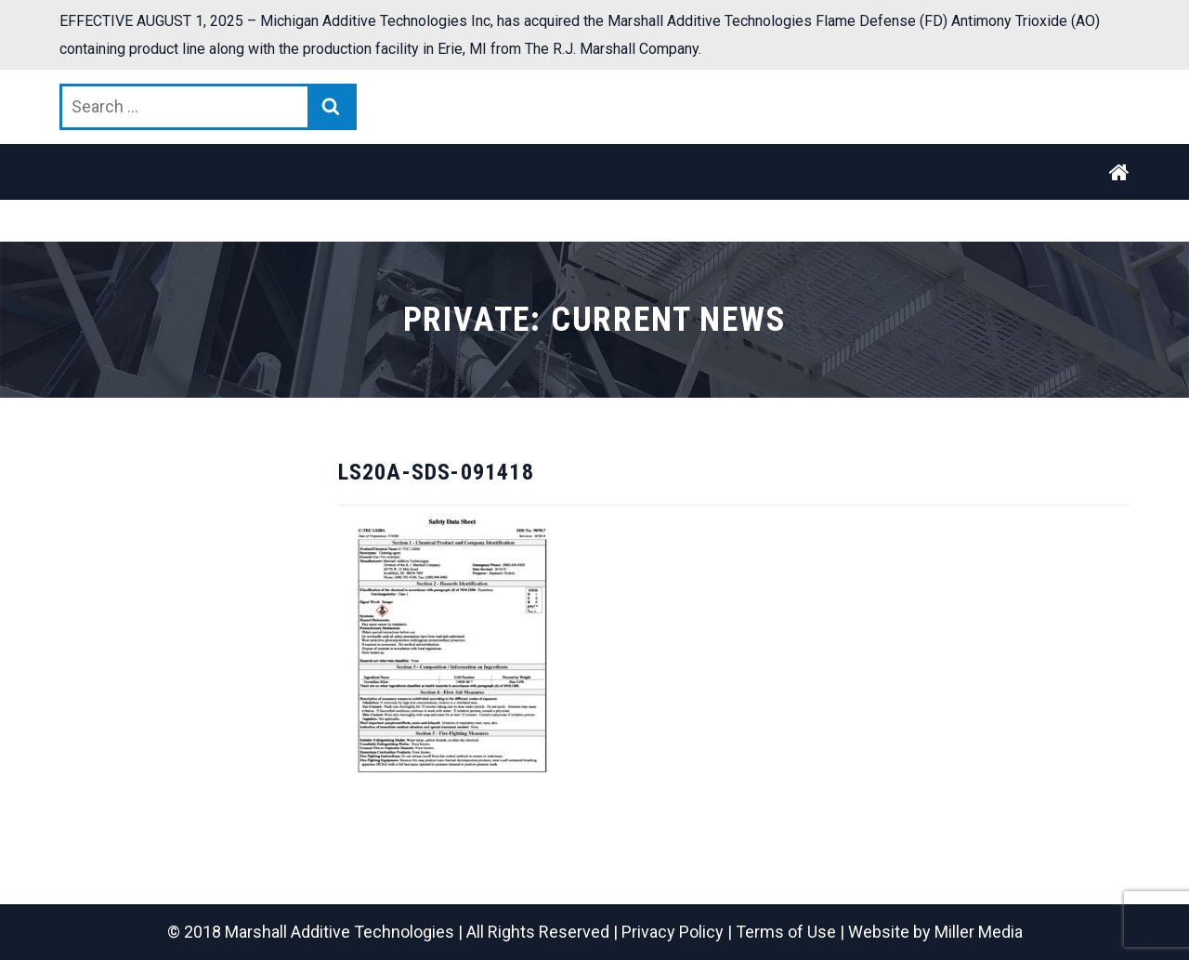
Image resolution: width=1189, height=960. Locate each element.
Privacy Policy (672, 931)
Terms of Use (786, 931)
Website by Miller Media (935, 931)
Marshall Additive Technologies (339, 931)
